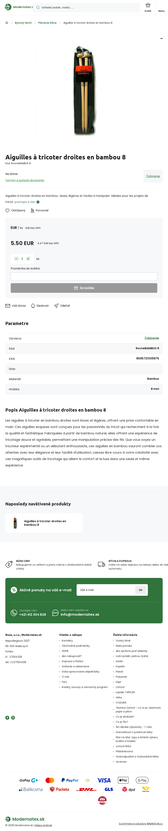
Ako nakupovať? (72, 656)
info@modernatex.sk (80, 614)
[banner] (16, 7)
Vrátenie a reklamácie (75, 666)
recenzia (121, 762)
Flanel (119, 671)
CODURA (121, 702)
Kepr (118, 682)
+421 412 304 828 (32, 614)
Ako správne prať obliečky (132, 651)
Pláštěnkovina (124, 751)
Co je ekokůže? (125, 716)
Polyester (121, 677)
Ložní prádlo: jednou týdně (132, 656)
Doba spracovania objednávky (80, 671)
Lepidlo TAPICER (125, 692)
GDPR (65, 651)
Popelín (120, 666)
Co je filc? (122, 722)
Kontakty (67, 640)
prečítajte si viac (25, 202)
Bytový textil (23, 23)
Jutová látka (123, 746)
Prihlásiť (140, 590)
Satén (119, 661)
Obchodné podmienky (76, 646)
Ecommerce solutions (132, 823)
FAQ (64, 682)
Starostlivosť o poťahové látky (134, 732)
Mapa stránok (43, 825)
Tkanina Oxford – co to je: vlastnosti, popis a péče (138, 709)
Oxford (120, 687)
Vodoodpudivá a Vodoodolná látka (137, 756)
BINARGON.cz (155, 823)
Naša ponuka (124, 646)
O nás (65, 677)
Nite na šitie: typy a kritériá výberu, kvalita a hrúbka (137, 739)
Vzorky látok (123, 640)
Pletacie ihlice (47, 23)
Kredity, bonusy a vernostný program (85, 687)
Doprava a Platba (72, 661)
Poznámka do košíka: (25, 268)
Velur (119, 697)
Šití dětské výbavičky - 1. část (134, 727)
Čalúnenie (153, 176)
